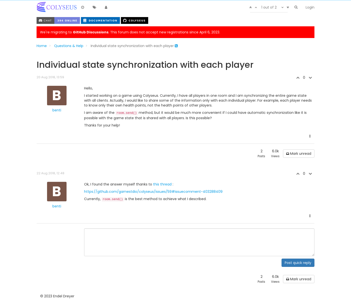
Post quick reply (298, 262)
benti (56, 110)
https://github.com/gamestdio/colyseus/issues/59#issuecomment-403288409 (153, 191)
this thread (163, 184)
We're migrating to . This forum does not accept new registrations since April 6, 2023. (130, 32)
